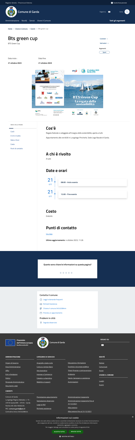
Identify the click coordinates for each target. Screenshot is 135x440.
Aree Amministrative (12, 367)
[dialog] (67, 427)
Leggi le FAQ (41, 404)
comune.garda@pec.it (17, 408)
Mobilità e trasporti (43, 382)
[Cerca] (127, 11)
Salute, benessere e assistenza (79, 378)
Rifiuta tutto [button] (76, 431)
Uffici (7, 370)
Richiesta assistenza (44, 408)
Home (10, 28)
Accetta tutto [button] (59, 432)
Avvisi (101, 370)
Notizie (101, 363)
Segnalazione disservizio (45, 401)
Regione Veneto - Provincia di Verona (18, 2)
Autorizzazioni (73, 382)
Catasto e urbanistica (44, 378)
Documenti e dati (11, 386)
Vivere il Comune (21, 28)
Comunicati (103, 367)
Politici (7, 378)
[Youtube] (108, 11)
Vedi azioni (104, 43)
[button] (67, 436)
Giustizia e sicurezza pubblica (78, 366)
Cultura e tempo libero (45, 367)
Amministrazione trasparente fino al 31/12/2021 (81, 402)
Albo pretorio (72, 407)
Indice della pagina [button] (17, 125)
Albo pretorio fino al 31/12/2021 (80, 411)
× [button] (132, 417)
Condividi (104, 39)
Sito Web (49, 234)
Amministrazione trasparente (78, 397)
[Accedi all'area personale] (119, 2)
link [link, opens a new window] (88, 427)
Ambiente (71, 374)
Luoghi (101, 381)
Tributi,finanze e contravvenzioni (79, 370)
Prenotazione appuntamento (47, 397)
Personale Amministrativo (14, 382)
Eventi (33, 28)
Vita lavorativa (42, 370)
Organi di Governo (11, 363)
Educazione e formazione (77, 363)
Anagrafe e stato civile (45, 363)
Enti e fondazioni (11, 374)
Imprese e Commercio (44, 374)
